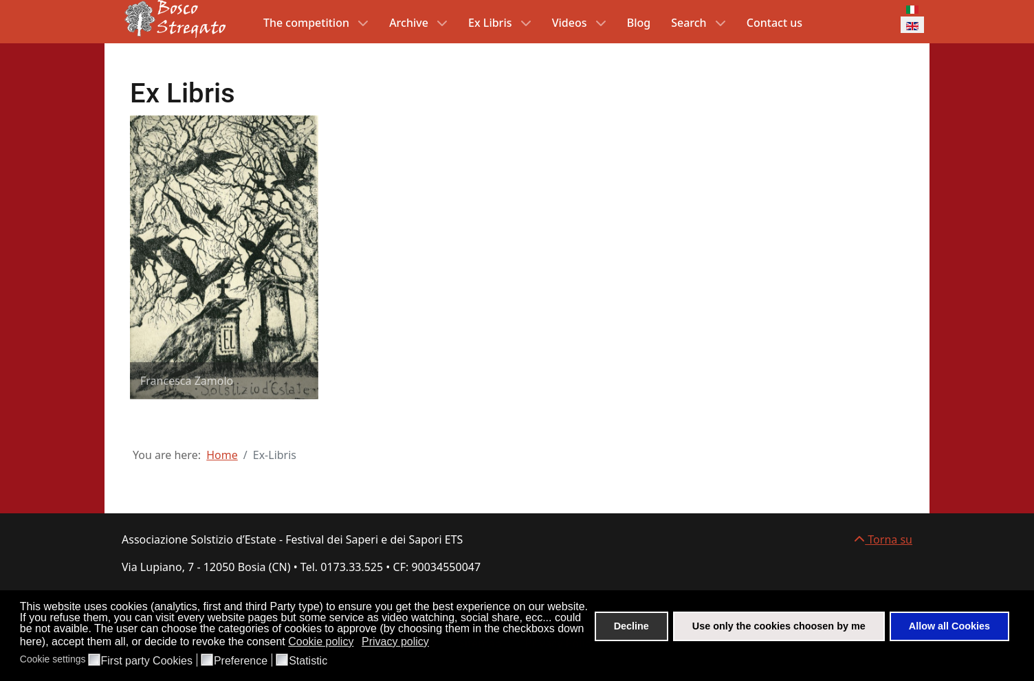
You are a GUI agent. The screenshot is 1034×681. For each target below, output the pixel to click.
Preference (240, 661)
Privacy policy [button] (395, 641)
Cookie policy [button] (320, 641)
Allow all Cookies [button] (949, 626)
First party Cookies (146, 661)
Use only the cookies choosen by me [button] (779, 626)
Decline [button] (631, 626)
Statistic (308, 661)
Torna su (883, 539)
